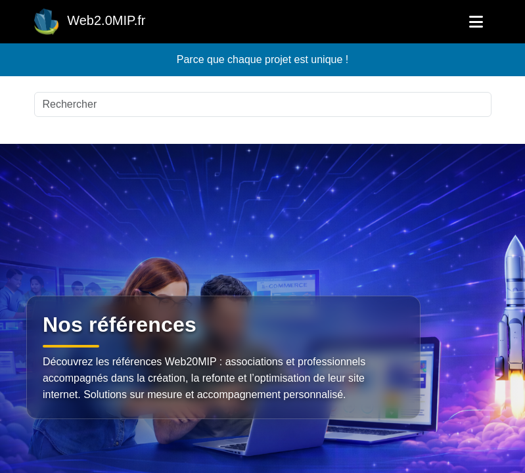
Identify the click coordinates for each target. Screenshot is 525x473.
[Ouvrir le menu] (476, 22)
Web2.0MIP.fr (90, 22)
